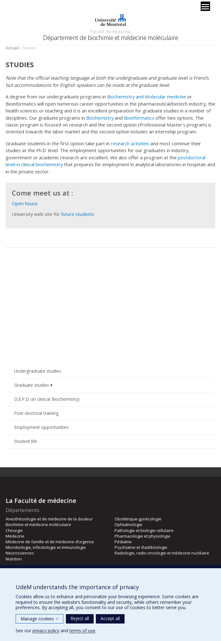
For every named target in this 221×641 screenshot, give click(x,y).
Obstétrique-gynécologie (138, 519)
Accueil (12, 48)
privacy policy (45, 631)
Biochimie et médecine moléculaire (38, 524)
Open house (25, 203)
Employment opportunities (41, 427)
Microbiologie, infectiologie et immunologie (46, 547)
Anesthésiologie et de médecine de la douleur (49, 519)
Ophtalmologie (128, 524)
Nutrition (14, 559)
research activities (130, 143)
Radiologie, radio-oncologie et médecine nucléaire (162, 553)
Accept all (110, 618)
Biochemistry (100, 118)
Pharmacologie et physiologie (142, 536)
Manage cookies (39, 619)
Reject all (80, 618)
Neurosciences (20, 553)
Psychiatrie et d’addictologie (141, 547)
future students (77, 214)
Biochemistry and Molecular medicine (146, 96)
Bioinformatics (139, 118)
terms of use (82, 631)
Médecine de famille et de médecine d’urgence (50, 541)
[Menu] (205, 6)
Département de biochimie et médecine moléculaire (110, 37)
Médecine (15, 536)
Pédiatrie (123, 541)
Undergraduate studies (37, 371)
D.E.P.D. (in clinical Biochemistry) (47, 399)
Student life (25, 441)
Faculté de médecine (110, 31)
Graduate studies (31, 385)
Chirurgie (14, 530)
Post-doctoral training (36, 413)
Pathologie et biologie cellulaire (144, 530)
